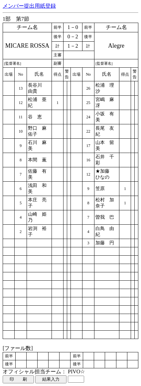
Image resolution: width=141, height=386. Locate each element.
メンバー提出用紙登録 (29, 6)
